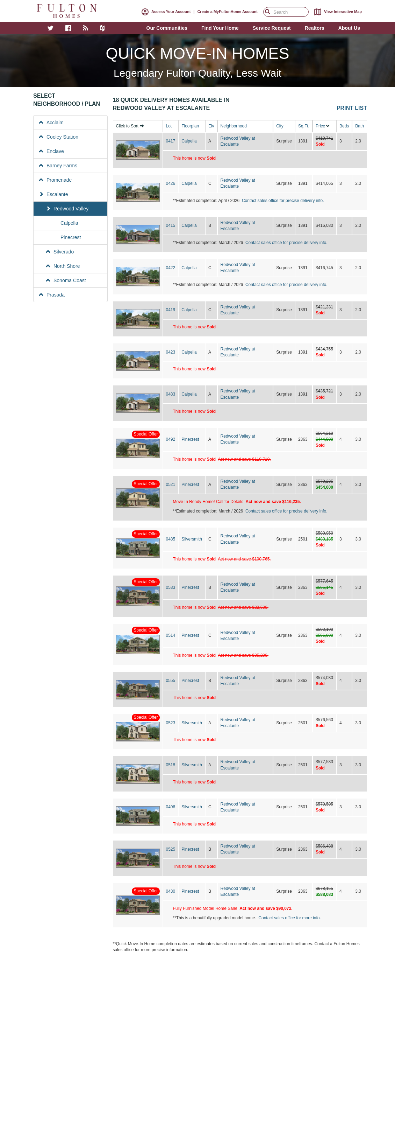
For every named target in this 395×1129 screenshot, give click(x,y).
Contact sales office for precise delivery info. (283, 200)
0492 (170, 439)
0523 (170, 722)
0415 (170, 225)
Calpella (188, 141)
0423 (170, 352)
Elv (211, 126)
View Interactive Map (336, 11)
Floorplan (190, 126)
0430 (170, 891)
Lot (169, 126)
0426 (170, 183)
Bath (359, 126)
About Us (349, 28)
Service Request (272, 28)
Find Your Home (220, 28)
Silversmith (191, 539)
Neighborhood (234, 126)
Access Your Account (165, 11)
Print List (352, 108)
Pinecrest (190, 439)
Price (320, 126)
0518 (170, 764)
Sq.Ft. (303, 126)
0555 (170, 680)
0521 (170, 484)
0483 (170, 394)
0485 (170, 539)
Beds (344, 126)
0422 (170, 267)
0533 (170, 587)
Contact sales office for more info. (289, 917)
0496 (170, 806)
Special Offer (146, 434)
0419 (170, 309)
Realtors (314, 28)
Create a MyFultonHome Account (227, 11)
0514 (170, 635)
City (279, 126)
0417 (170, 141)
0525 (170, 849)
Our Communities (166, 28)
